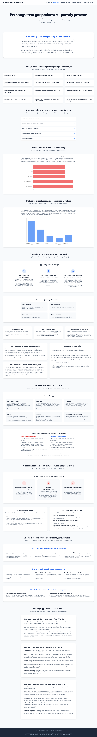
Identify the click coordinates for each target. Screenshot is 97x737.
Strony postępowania (65, 2)
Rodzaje (50, 2)
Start (45, 2)
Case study (86, 2)
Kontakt (92, 2)
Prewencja (79, 2)
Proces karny (56, 2)
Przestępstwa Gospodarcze (13, 2)
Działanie (74, 2)
